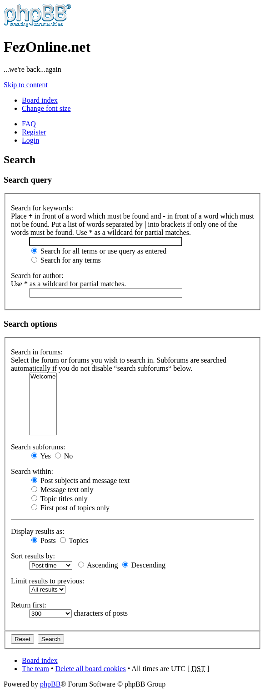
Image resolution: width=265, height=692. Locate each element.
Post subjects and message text (80, 480)
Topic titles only (59, 499)
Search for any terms (66, 260)
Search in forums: (37, 352)
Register (34, 132)
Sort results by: (33, 556)
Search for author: (37, 275)
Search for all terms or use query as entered (98, 251)
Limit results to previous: (47, 581)
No (64, 456)
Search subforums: (38, 447)
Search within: (32, 471)
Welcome (43, 377)
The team (35, 668)
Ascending (98, 565)
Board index (40, 100)
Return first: (28, 605)
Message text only (62, 489)
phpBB (50, 684)
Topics (74, 540)
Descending (144, 565)
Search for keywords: (42, 208)
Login (30, 140)
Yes (41, 456)
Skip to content (26, 85)
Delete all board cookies (90, 668)
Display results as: (37, 531)
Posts (43, 540)
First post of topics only (70, 508)
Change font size (46, 108)
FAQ (29, 124)
